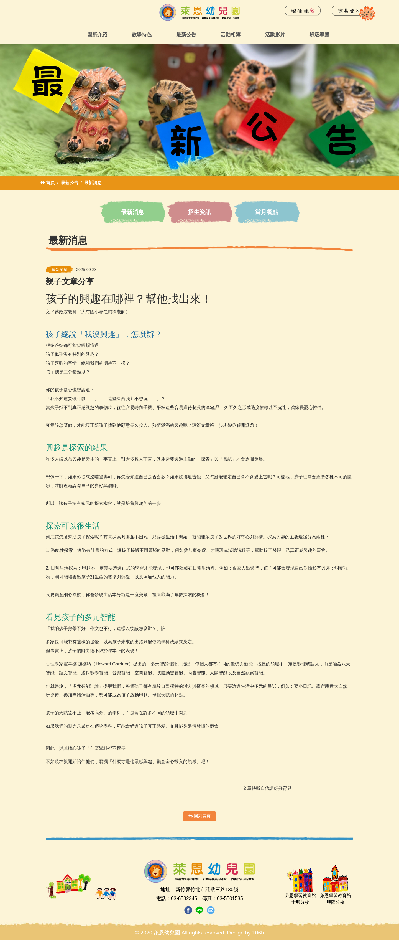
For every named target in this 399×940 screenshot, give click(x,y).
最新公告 (186, 34)
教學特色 (142, 34)
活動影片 (275, 34)
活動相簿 (231, 34)
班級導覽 (319, 34)
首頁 (47, 182)
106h (258, 933)
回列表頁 (199, 816)
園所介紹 (97, 34)
